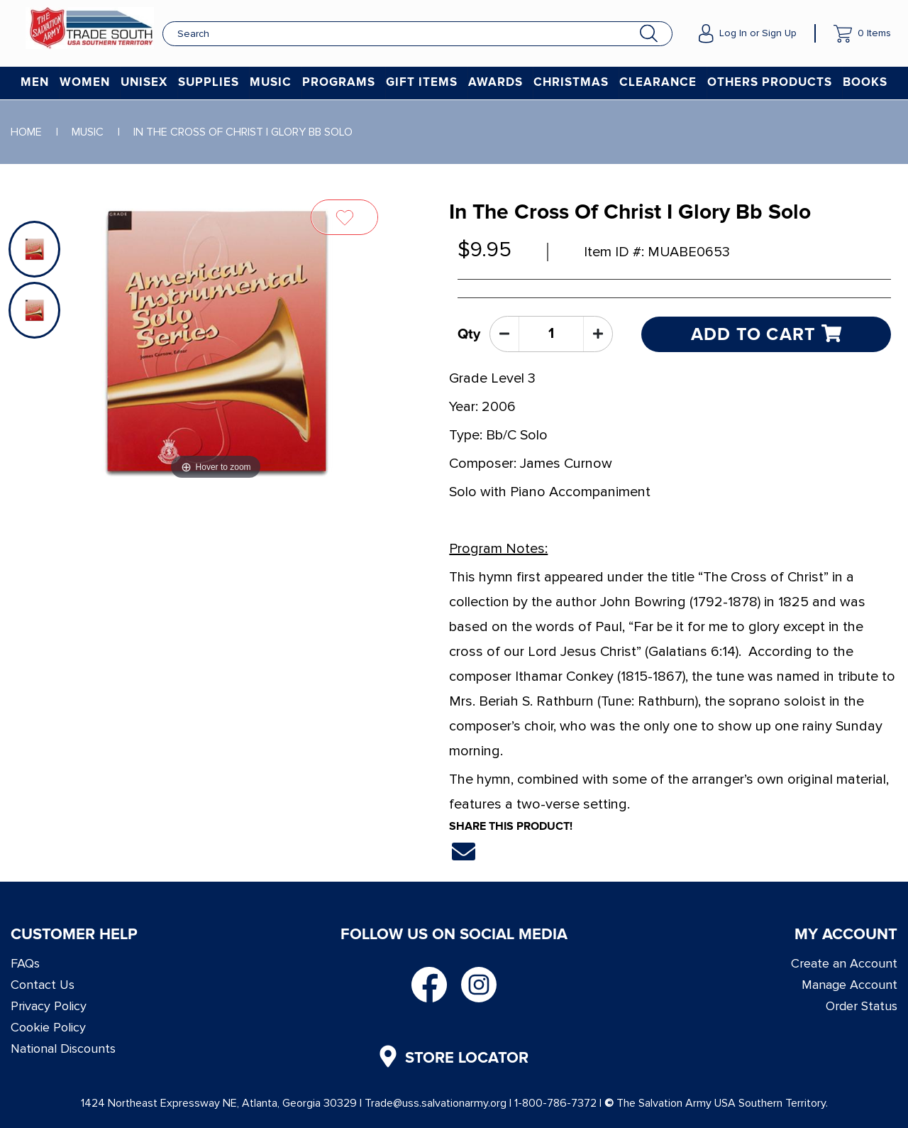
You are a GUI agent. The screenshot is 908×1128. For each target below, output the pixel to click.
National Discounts (63, 1048)
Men (35, 83)
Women (85, 83)
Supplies (208, 83)
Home (26, 132)
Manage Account (849, 984)
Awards (495, 83)
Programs (338, 83)
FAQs (25, 963)
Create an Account (844, 963)
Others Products (769, 83)
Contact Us (42, 984)
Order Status (861, 1006)
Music (271, 83)
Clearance (658, 83)
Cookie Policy (48, 1027)
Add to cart (766, 334)
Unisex (144, 83)
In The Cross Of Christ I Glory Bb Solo (243, 132)
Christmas (571, 83)
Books (865, 83)
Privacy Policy (49, 1006)
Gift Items (422, 83)
